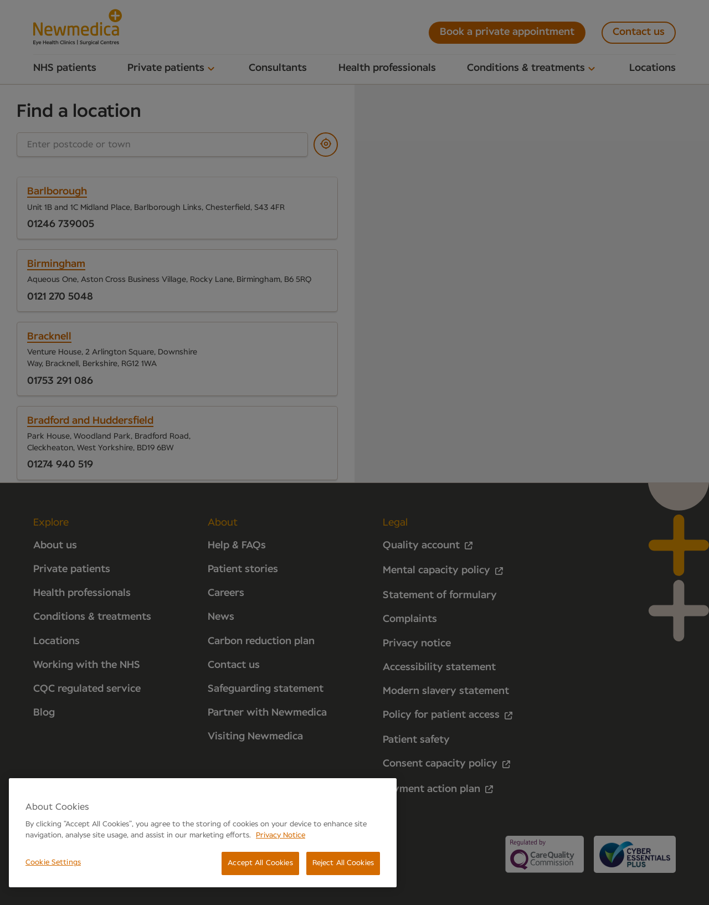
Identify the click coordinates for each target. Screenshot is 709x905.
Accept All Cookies (260, 863)
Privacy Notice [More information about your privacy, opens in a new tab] (280, 835)
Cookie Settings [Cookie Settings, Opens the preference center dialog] (53, 862)
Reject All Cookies (343, 863)
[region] (203, 832)
